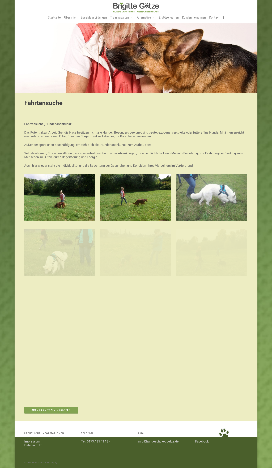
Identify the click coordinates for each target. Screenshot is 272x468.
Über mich (70, 17)
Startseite (54, 17)
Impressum (32, 441)
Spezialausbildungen (94, 17)
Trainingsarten (121, 17)
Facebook (202, 441)
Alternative (145, 17)
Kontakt (214, 17)
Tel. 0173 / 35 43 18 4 (96, 441)
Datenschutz (33, 445)
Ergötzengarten (169, 17)
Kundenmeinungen (194, 17)
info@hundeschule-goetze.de (158, 441)
